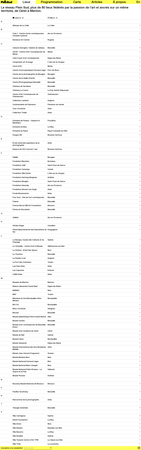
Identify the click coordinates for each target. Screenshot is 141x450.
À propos (119, 2)
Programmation (51, 2)
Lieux (26, 2)
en (138, 2)
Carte (77, 2)
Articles (97, 2)
